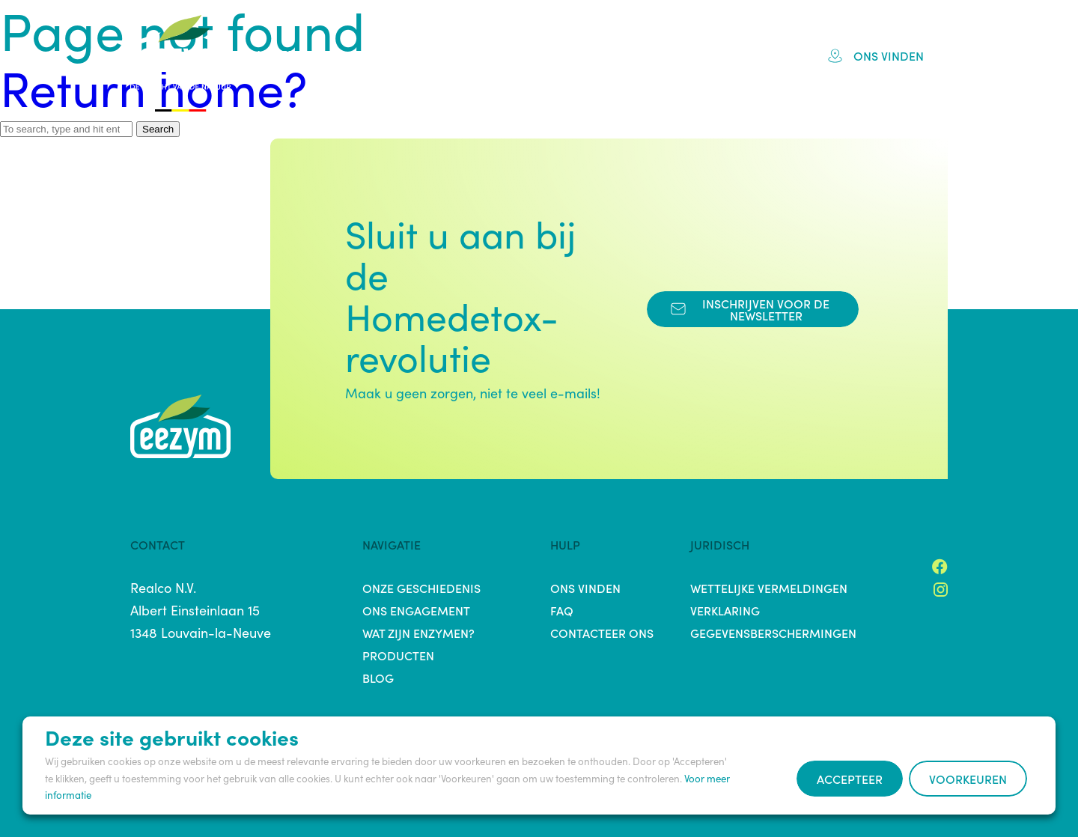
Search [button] (158, 129)
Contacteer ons (602, 632)
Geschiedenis (388, 55)
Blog (741, 55)
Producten (606, 55)
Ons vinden (876, 55)
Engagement (500, 55)
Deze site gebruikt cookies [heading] (172, 737)
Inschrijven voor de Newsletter (750, 309)
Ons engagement (416, 610)
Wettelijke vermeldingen (768, 587)
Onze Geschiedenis (421, 587)
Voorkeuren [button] (968, 778)
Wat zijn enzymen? (418, 632)
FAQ (683, 55)
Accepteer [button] (850, 778)
